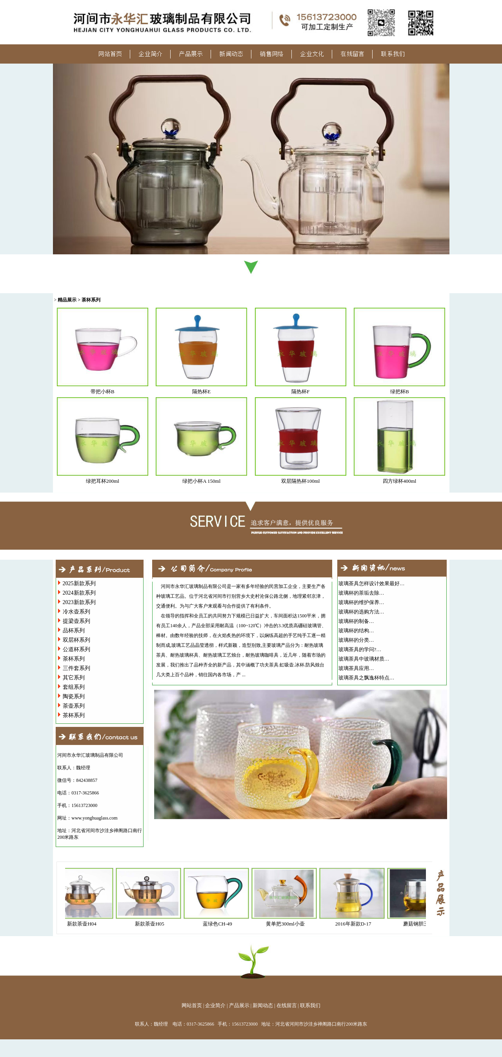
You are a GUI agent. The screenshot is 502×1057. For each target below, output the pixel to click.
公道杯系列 (76, 649)
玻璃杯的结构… (356, 630)
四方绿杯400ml (399, 481)
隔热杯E (201, 391)
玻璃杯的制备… (356, 621)
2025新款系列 (79, 583)
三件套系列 (76, 668)
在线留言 (286, 1005)
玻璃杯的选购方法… (361, 612)
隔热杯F (300, 391)
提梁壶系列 (76, 621)
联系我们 (310, 1005)
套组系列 (74, 687)
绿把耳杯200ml (102, 481)
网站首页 (192, 1005)
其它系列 (74, 678)
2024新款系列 (79, 593)
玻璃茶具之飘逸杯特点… (366, 678)
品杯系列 (74, 630)
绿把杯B (399, 391)
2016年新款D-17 (356, 924)
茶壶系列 (74, 706)
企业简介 (215, 1005)
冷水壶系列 (76, 612)
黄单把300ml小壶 (288, 924)
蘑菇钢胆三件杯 (424, 924)
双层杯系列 (76, 640)
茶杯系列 (74, 659)
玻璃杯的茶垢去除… (361, 593)
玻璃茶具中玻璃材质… (363, 659)
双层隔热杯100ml (300, 481)
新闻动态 (263, 1005)
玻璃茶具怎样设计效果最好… (371, 583)
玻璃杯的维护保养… (361, 602)
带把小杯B (103, 391)
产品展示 (239, 1005)
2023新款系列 (79, 602)
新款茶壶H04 (84, 924)
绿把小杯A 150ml (201, 481)
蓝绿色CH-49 (220, 924)
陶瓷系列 (74, 696)
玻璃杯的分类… (356, 640)
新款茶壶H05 (152, 924)
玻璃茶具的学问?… (360, 649)
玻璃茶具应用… (356, 668)
